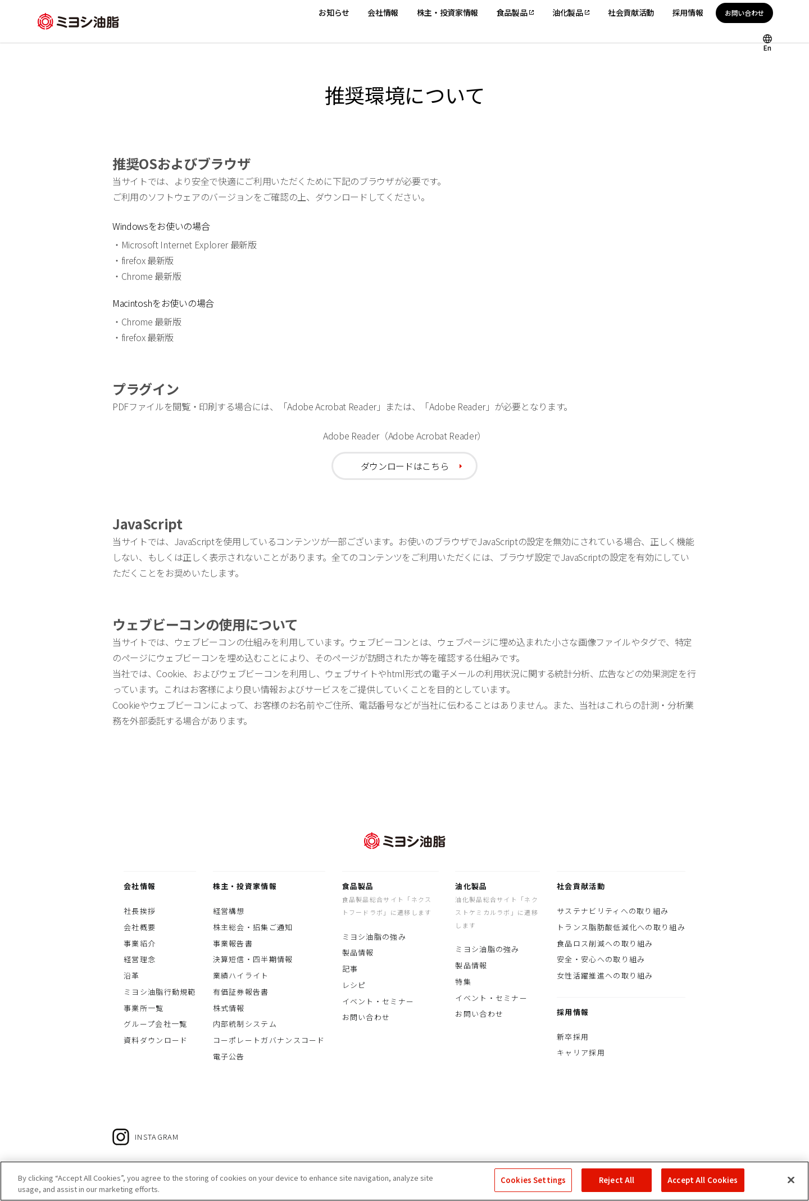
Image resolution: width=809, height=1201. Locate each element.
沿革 (132, 975)
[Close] (791, 1187)
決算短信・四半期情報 (253, 959)
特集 (463, 981)
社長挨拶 (140, 910)
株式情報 (229, 1008)
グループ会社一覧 (155, 1023)
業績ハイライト (241, 975)
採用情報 (573, 1012)
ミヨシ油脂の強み (374, 936)
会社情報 (140, 886)
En (767, 47)
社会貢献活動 (581, 886)
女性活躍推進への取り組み (605, 975)
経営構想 (229, 910)
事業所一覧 (144, 1008)
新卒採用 (573, 1036)
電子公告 (229, 1056)
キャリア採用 (581, 1052)
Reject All (616, 1187)
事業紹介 (140, 943)
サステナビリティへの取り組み (613, 910)
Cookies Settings (533, 1187)
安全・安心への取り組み (601, 959)
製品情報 (358, 952)
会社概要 (140, 927)
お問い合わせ (744, 12)
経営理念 (140, 959)
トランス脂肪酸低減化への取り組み (621, 927)
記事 (350, 968)
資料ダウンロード (156, 1040)
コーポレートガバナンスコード (269, 1040)
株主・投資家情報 (245, 886)
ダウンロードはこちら (405, 466)
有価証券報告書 (241, 991)
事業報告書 (233, 943)
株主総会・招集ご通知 (253, 927)
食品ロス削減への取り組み (605, 943)
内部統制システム (245, 1023)
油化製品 (471, 886)
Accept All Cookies (702, 1187)
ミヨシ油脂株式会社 (78, 21)
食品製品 (358, 886)
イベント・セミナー (378, 1001)
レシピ (354, 985)
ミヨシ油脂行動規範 (160, 991)
